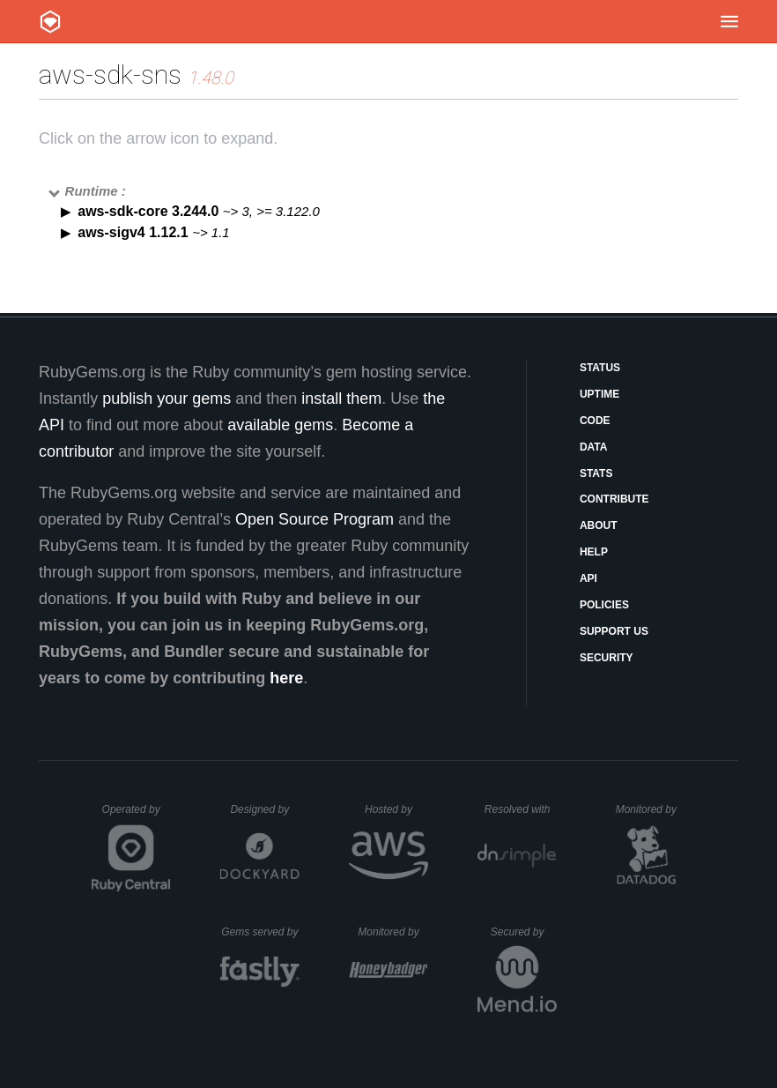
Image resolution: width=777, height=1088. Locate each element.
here (286, 678)
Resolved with (521, 809)
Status (600, 367)
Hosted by (396, 809)
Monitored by (651, 809)
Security (606, 658)
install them (341, 398)
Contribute (614, 499)
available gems (280, 425)
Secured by (524, 932)
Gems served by (260, 932)
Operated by (136, 815)
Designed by (264, 809)
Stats (596, 473)
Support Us (614, 631)
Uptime (599, 394)
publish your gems (166, 398)
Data (594, 447)
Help (594, 552)
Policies (604, 605)
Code (595, 420)
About (599, 525)
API (588, 578)
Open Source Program (314, 519)
